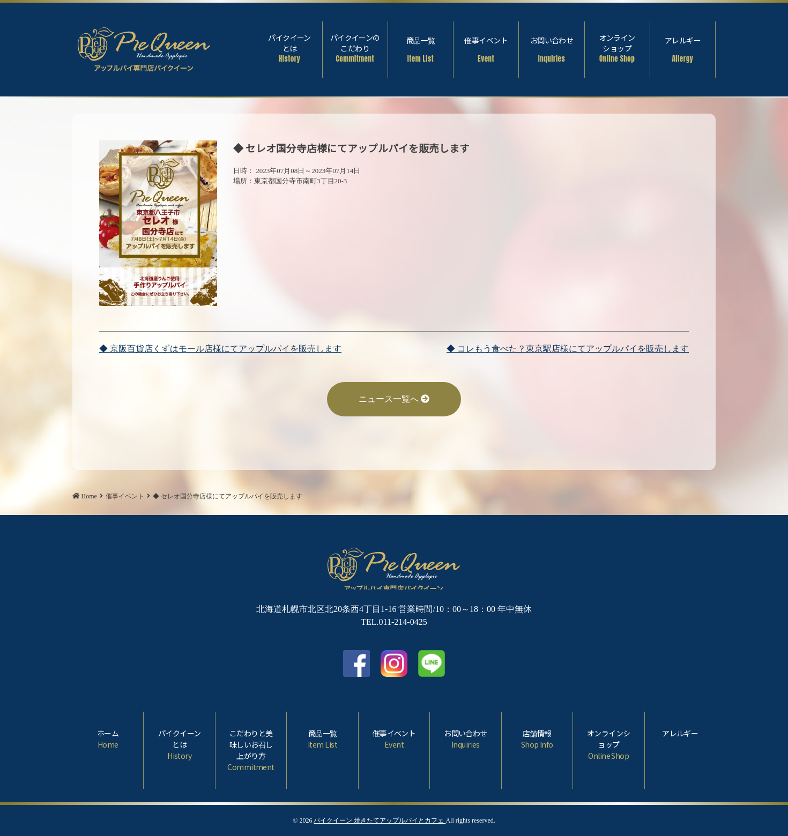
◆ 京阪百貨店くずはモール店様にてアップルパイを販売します (220, 348)
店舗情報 (537, 739)
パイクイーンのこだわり (355, 48)
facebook (356, 663)
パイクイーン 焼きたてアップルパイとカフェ (379, 820)
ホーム (107, 739)
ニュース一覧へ (394, 399)
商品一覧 (421, 49)
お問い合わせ (551, 49)
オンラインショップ (617, 48)
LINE (431, 663)
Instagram (761, 43)
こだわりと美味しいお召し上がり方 (251, 750)
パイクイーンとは (289, 48)
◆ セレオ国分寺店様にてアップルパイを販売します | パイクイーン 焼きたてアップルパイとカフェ (144, 46)
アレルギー (683, 49)
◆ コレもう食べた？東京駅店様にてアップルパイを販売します (568, 348)
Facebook (737, 43)
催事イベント (486, 49)
